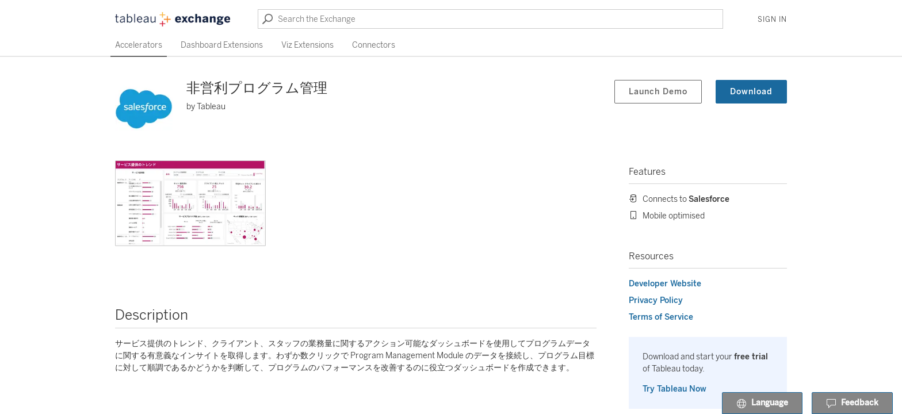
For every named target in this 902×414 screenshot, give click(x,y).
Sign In (772, 20)
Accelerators (138, 45)
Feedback (852, 403)
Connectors (373, 45)
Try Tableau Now (674, 389)
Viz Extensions (307, 45)
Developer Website (665, 284)
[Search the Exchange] (490, 19)
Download (751, 92)
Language (762, 403)
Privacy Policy (656, 300)
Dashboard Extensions (222, 45)
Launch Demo (658, 92)
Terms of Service (661, 317)
